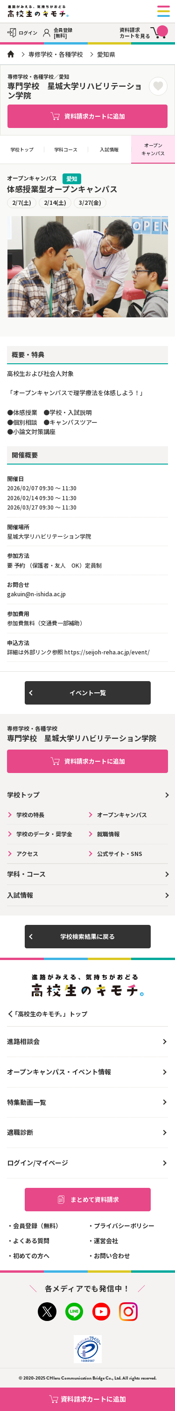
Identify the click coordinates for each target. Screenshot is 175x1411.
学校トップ (22, 149)
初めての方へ (31, 1255)
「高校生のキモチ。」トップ (49, 1013)
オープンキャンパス (153, 149)
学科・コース (26, 873)
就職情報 (108, 834)
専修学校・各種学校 (55, 54)
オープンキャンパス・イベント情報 (59, 1071)
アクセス (27, 853)
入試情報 (109, 149)
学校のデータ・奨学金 (44, 834)
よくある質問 (31, 1240)
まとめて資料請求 (87, 1199)
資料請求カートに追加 (87, 116)
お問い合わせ (112, 1255)
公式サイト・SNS (119, 853)
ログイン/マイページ (37, 1162)
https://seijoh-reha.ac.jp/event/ (107, 652)
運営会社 (106, 1240)
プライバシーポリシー (124, 1225)
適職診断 (20, 1132)
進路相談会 (23, 1041)
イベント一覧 (88, 692)
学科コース (65, 149)
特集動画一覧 (26, 1102)
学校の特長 (30, 814)
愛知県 (106, 54)
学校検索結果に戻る (87, 936)
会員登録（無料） (37, 1225)
